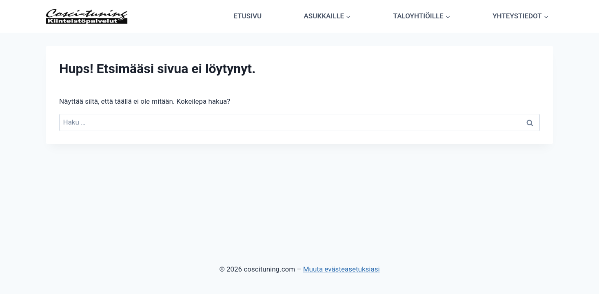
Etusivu (247, 16)
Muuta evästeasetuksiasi (341, 269)
